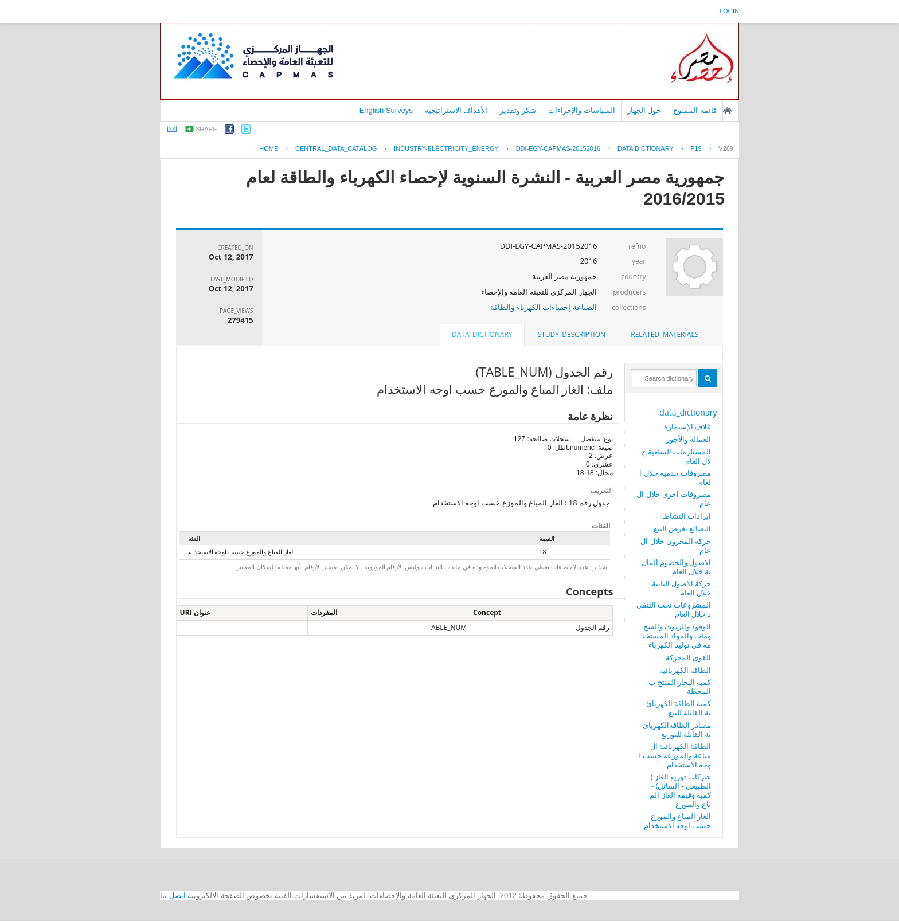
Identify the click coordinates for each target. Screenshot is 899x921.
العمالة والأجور (688, 439)
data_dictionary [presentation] (482, 334)
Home (268, 148)
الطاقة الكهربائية (685, 670)
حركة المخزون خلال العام (675, 545)
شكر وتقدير (518, 110)
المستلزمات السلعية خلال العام (677, 456)
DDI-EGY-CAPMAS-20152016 (558, 148)
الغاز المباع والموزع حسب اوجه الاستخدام (678, 821)
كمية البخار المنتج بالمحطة (679, 686)
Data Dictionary (645, 148)
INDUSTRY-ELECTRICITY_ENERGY (446, 148)
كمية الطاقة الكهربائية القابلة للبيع (679, 708)
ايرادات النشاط (687, 515)
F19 (696, 148)
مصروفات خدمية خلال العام (675, 477)
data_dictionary (688, 412)
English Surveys (386, 110)
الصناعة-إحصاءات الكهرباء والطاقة (543, 307)
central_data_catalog (336, 148)
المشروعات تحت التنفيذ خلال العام (674, 609)
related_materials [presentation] (664, 334)
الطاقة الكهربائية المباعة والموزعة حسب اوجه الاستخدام (674, 755)
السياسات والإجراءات (581, 110)
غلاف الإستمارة (687, 426)
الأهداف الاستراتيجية (456, 110)
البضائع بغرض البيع (683, 528)
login (729, 10)
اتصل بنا (173, 895)
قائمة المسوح (695, 110)
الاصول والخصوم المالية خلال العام (677, 567)
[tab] (664, 335)
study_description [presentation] (571, 334)
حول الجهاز (644, 110)
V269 (725, 148)
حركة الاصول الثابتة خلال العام (682, 588)
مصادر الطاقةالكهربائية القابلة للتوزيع (677, 729)
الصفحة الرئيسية (727, 110)
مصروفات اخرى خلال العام (673, 498)
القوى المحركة (688, 657)
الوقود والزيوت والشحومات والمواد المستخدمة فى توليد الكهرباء (677, 635)
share (206, 129)
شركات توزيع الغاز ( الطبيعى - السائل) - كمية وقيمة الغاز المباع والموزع (680, 790)
